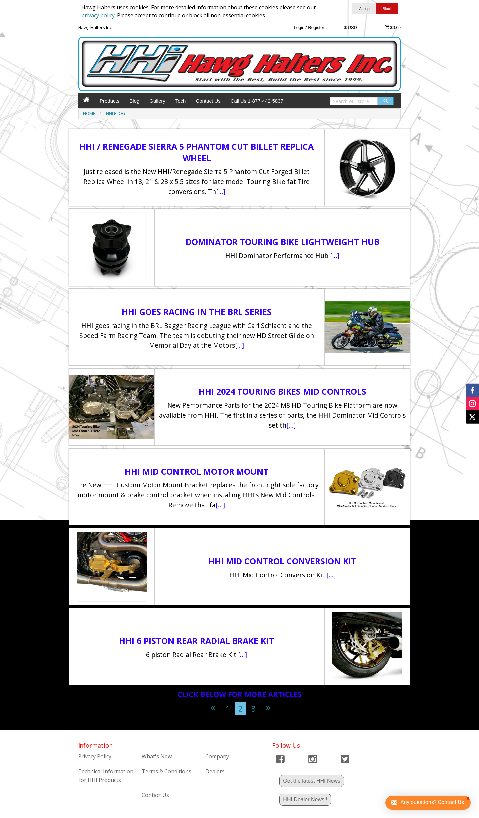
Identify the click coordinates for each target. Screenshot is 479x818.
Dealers (215, 771)
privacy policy (98, 15)
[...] (220, 191)
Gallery (157, 101)
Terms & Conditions (166, 771)
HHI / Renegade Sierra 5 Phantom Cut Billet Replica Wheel (197, 152)
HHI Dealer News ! (305, 799)
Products (109, 101)
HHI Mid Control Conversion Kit (282, 561)
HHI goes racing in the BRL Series (197, 311)
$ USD (350, 27)
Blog (134, 101)
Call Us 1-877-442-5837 (257, 101)
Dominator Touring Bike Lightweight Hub (282, 241)
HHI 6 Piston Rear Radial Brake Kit (196, 640)
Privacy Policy (94, 756)
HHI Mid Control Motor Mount (197, 471)
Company (217, 756)
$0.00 (393, 27)
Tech (180, 101)
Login (299, 27)
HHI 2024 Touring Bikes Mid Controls (282, 391)
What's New (157, 756)
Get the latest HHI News (311, 781)
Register (316, 27)
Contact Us (208, 101)
